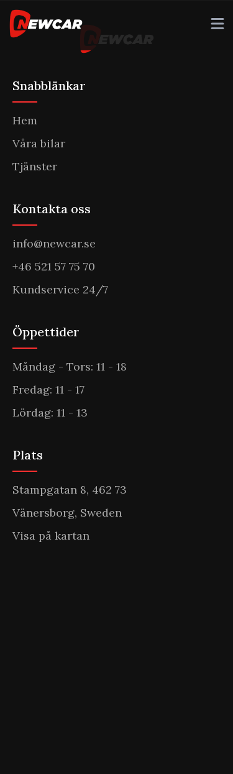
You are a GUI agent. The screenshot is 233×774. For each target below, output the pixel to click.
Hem (24, 120)
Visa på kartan (50, 535)
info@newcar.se (54, 243)
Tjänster (34, 166)
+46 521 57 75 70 (53, 266)
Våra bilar (38, 143)
